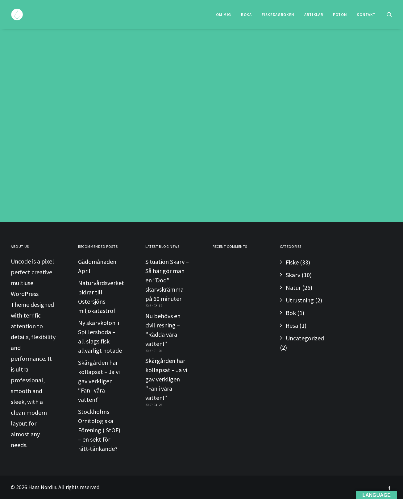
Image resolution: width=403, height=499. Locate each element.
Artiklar (313, 14)
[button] (389, 14)
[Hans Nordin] (17, 14)
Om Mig (223, 14)
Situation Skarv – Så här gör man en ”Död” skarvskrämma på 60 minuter (167, 280)
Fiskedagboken (278, 14)
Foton (340, 14)
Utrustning (300, 300)
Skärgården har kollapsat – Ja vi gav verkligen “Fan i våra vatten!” (99, 381)
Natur (293, 287)
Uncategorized (305, 338)
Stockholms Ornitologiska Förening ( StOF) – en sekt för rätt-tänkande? (99, 430)
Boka (246, 14)
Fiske (292, 262)
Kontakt (366, 14)
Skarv (293, 275)
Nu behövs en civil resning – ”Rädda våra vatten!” (163, 329)
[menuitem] (223, 14)
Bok (291, 313)
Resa (292, 325)
